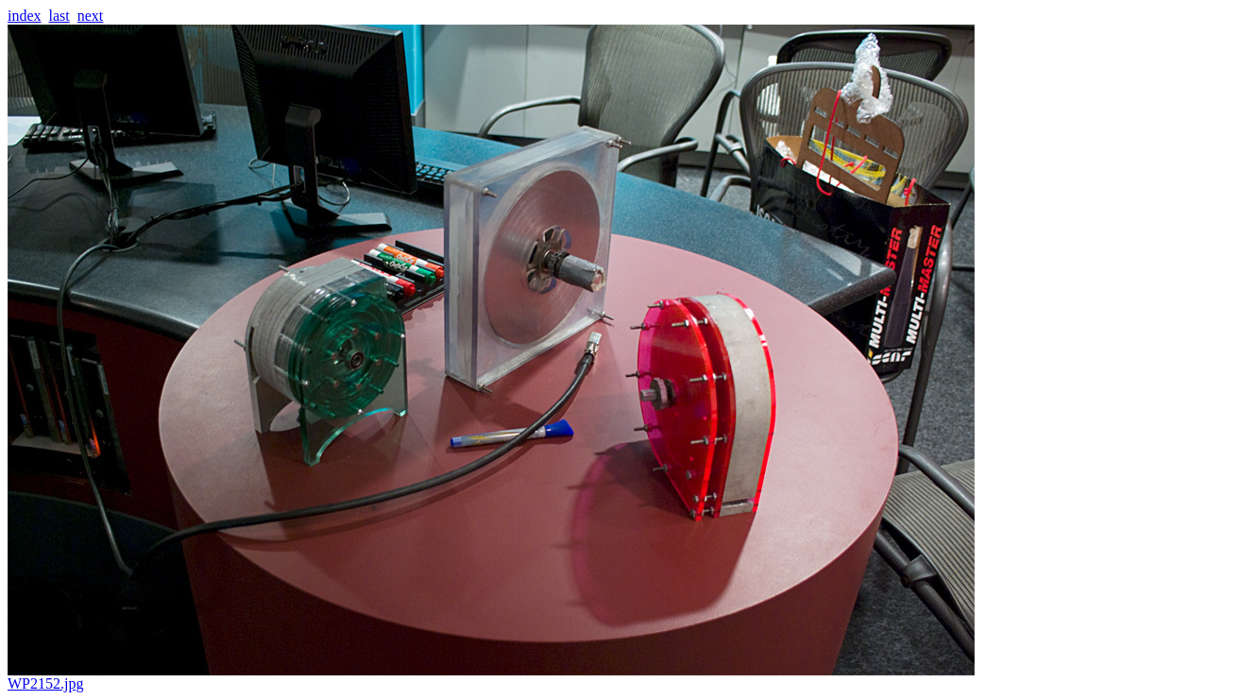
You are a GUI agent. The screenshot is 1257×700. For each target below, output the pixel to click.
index (25, 16)
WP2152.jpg (491, 676)
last (59, 16)
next (90, 16)
